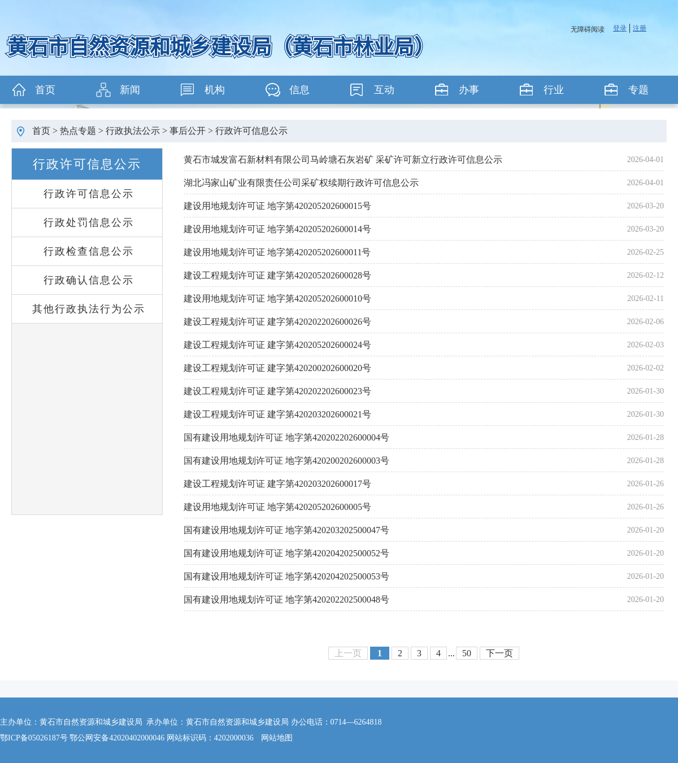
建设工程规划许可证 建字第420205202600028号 (277, 275)
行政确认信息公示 (89, 280)
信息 (299, 89)
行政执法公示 (133, 131)
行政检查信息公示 (89, 251)
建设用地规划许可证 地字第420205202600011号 (277, 252)
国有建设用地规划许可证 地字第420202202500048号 (286, 599)
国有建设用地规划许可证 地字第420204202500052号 (286, 553)
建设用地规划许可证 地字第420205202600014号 (277, 229)
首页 (45, 89)
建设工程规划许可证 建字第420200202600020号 (277, 368)
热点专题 (78, 131)
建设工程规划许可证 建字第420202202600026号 (277, 321)
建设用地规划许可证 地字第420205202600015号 (277, 206)
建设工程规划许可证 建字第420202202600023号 (277, 391)
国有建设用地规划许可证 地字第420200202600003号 (286, 460)
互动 (384, 89)
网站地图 (277, 738)
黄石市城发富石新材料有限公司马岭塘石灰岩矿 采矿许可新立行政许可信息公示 (343, 159)
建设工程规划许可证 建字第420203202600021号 (277, 414)
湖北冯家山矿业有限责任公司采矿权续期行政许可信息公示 (301, 183)
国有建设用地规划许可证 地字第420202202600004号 (286, 437)
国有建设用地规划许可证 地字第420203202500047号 (286, 530)
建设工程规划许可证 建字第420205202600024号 (277, 345)
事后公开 (187, 131)
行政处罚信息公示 (89, 222)
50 (466, 653)
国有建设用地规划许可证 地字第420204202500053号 (286, 576)
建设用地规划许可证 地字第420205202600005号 (277, 507)
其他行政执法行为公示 (88, 309)
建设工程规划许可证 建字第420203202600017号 (277, 484)
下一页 (499, 653)
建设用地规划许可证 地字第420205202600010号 (277, 298)
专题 (638, 89)
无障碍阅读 (588, 29)
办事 (469, 89)
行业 (554, 89)
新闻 (130, 89)
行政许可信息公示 (251, 131)
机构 (215, 89)
